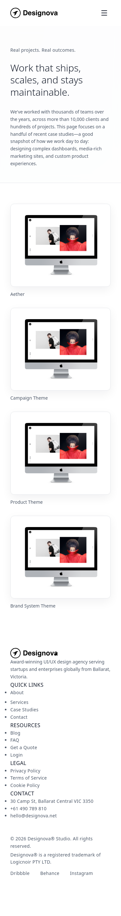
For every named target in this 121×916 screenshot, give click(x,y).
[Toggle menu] (104, 12)
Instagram (81, 873)
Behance (49, 873)
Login (16, 755)
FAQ (14, 740)
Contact (18, 717)
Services (19, 702)
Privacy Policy (25, 771)
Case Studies (24, 709)
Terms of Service (28, 778)
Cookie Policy (25, 785)
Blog (15, 733)
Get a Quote (23, 747)
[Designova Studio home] (34, 13)
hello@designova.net (33, 816)
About (17, 692)
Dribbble (20, 873)
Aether (17, 294)
